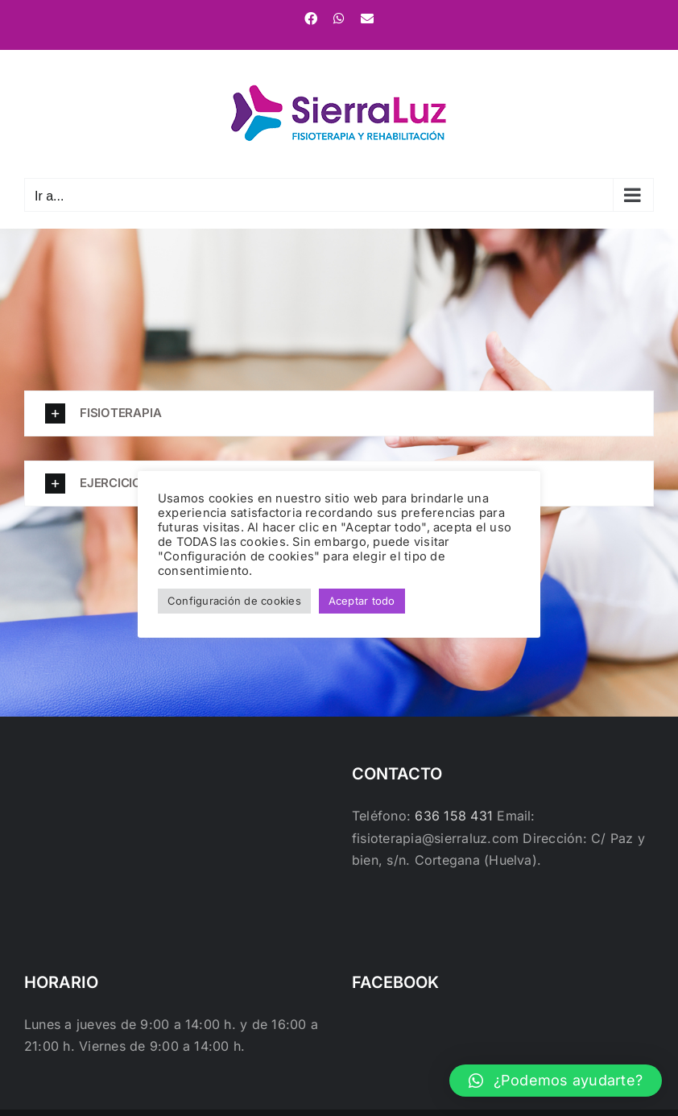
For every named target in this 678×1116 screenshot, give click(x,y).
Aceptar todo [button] (362, 600)
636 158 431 (454, 816)
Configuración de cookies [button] (234, 600)
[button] (339, 413)
